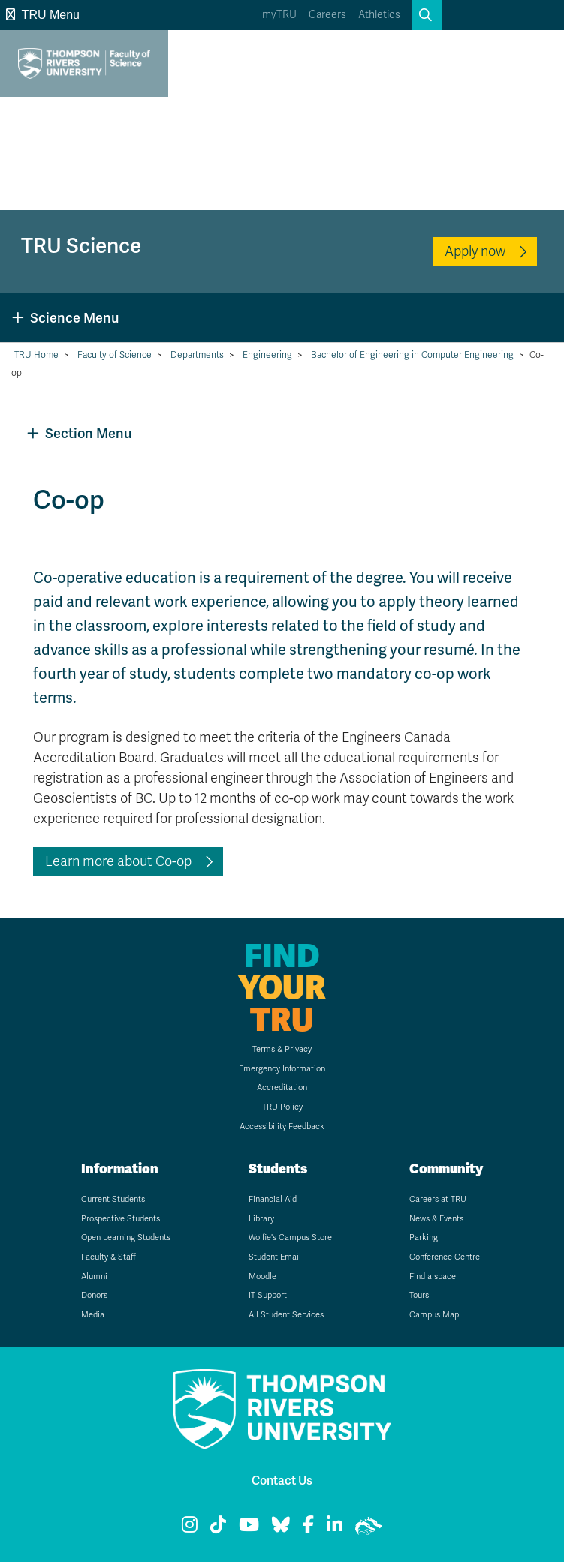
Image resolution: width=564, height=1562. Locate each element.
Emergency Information (282, 1069)
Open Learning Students (125, 1237)
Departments (197, 355)
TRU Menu (43, 14)
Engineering (267, 355)
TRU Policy (282, 1107)
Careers (327, 14)
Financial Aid (273, 1199)
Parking (423, 1237)
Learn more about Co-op (118, 861)
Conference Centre (444, 1257)
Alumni (94, 1276)
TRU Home (36, 355)
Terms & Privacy (282, 1049)
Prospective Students (120, 1219)
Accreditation (282, 1087)
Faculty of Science (114, 355)
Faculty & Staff (108, 1257)
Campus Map (434, 1315)
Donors (94, 1295)
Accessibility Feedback (282, 1126)
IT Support (268, 1295)
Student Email (275, 1257)
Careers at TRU (437, 1199)
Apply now (475, 251)
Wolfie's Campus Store (290, 1237)
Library (261, 1219)
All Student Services (286, 1315)
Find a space (432, 1276)
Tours (419, 1295)
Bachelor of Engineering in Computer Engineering (412, 355)
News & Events (436, 1219)
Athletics (379, 14)
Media (92, 1315)
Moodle (262, 1276)
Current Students (113, 1199)
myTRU (279, 14)
